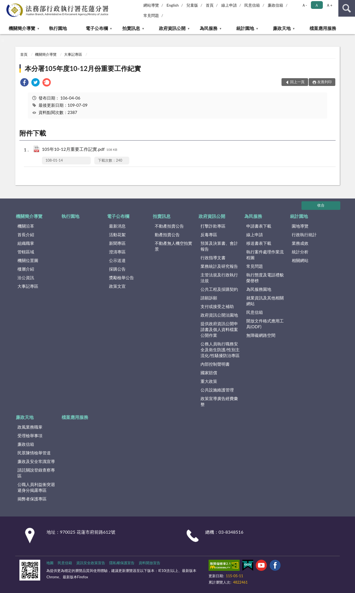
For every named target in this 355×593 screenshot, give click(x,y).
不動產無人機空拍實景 (173, 246)
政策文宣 (117, 286)
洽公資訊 (25, 277)
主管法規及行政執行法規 (219, 277)
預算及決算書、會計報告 (219, 246)
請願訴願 (209, 297)
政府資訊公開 (172, 28)
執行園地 (58, 28)
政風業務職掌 (29, 426)
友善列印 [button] (324, 82)
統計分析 (300, 251)
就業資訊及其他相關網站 (265, 300)
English (173, 5)
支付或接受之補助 (217, 306)
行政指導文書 (213, 257)
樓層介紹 (25, 268)
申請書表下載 (258, 225)
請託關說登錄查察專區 (36, 472)
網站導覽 (151, 5)
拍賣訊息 (131, 28)
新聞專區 (117, 243)
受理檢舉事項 (29, 435)
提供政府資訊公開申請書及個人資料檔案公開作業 (219, 329)
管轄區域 (25, 251)
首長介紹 (25, 234)
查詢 (346, 8)
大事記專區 (73, 54)
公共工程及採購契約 (219, 289)
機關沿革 (25, 225)
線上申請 (229, 5)
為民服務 (208, 28)
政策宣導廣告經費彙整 (219, 401)
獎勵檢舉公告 (121, 277)
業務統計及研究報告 (219, 266)
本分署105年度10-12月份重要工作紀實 (83, 68)
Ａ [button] (317, 5)
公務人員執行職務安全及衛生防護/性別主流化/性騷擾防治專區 (220, 349)
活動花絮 (117, 234)
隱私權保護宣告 (122, 563)
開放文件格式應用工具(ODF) (265, 323)
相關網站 (300, 260)
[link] (24, 83)
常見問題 (151, 15)
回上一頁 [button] (297, 82)
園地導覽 (300, 225)
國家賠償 (209, 372)
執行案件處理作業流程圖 (265, 254)
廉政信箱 (275, 5)
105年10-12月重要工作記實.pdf (79, 149)
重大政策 (209, 381)
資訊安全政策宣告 (90, 563)
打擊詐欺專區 (213, 225)
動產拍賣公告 (167, 234)
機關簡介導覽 (22, 28)
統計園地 (245, 28)
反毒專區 (209, 234)
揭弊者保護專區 (32, 498)
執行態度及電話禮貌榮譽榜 (265, 277)
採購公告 (117, 268)
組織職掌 (25, 243)
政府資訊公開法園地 (219, 314)
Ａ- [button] (304, 5)
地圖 (50, 563)
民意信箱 (252, 5)
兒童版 (192, 5)
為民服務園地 (258, 289)
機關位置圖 (27, 260)
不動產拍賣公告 (169, 225)
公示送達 (117, 260)
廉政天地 (282, 28)
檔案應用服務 (323, 28)
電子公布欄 (97, 28)
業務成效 (300, 243)
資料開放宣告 (149, 563)
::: (4, 4)
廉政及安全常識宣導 (36, 461)
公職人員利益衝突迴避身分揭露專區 (36, 487)
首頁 (210, 5)
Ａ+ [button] (329, 5)
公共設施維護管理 (217, 389)
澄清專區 (117, 251)
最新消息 (117, 225)
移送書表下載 (258, 243)
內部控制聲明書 (215, 364)
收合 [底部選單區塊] (320, 205)
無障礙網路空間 (260, 335)
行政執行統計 (304, 234)
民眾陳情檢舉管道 (34, 452)
